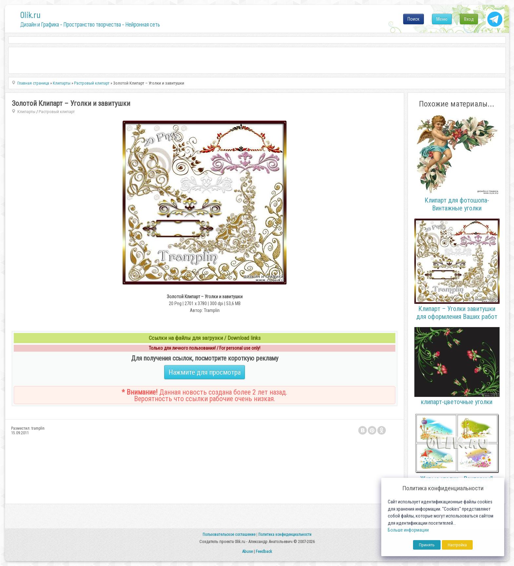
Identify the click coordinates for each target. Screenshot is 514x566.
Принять (427, 544)
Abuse (247, 551)
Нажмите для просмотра (204, 372)
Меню (441, 19)
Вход (469, 19)
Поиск (413, 19)
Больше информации (408, 530)
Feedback (264, 551)
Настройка (457, 544)
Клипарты (26, 111)
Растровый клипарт (57, 111)
